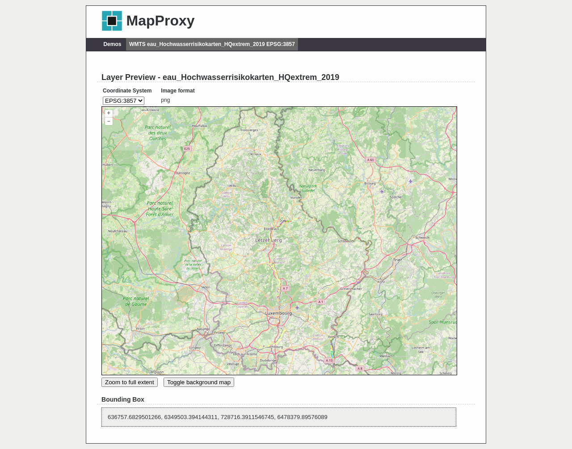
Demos (112, 44)
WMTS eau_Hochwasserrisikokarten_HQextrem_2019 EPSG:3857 (212, 44)
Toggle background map (199, 382)
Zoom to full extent (129, 382)
